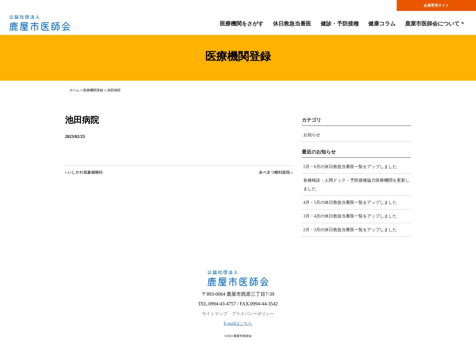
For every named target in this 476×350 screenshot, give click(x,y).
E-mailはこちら (238, 323)
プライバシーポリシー (253, 313)
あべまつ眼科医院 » (276, 172)
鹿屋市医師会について (432, 24)
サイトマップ (214, 313)
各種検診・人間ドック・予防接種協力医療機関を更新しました (356, 184)
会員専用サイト (436, 5)
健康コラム (382, 24)
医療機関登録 (93, 90)
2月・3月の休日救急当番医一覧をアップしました (350, 229)
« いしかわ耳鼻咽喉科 (84, 172)
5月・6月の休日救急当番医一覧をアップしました (350, 166)
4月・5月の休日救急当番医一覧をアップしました (350, 202)
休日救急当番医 (292, 24)
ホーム (75, 90)
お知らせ (311, 135)
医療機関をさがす (242, 24)
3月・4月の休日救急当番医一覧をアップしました (350, 216)
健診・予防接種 (340, 24)
